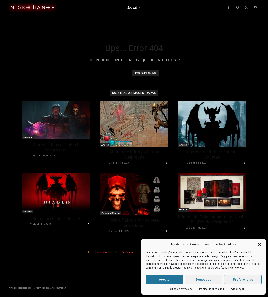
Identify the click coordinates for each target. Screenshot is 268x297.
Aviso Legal (237, 289)
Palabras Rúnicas (110, 213)
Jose (24, 155)
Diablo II (27, 137)
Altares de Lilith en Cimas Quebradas (134, 154)
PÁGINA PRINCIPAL (145, 73)
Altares (105, 144)
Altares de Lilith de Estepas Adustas (212, 154)
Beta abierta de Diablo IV (56, 218)
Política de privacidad (180, 289)
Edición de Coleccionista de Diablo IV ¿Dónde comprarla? (212, 219)
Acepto (164, 280)
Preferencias (243, 280)
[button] (259, 244)
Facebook (98, 252)
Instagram (128, 252)
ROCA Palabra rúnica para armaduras (134, 223)
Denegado (203, 280)
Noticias (27, 211)
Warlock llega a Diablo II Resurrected (56, 147)
